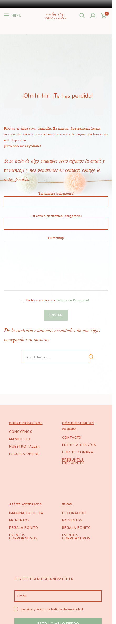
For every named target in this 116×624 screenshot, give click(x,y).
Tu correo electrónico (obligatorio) (56, 220)
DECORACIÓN (74, 513)
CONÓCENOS (20, 432)
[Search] (82, 15)
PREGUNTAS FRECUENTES (73, 461)
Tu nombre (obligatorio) (56, 197)
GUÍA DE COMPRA (77, 452)
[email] (58, 596)
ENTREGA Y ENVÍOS (79, 445)
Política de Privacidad (72, 300)
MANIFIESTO (20, 439)
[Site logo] (56, 14)
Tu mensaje (56, 251)
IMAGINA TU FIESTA (26, 513)
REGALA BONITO (23, 528)
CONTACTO (72, 437)
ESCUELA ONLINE (24, 454)
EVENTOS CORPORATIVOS (23, 536)
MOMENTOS (19, 520)
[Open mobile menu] (12, 15)
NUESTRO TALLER (24, 446)
